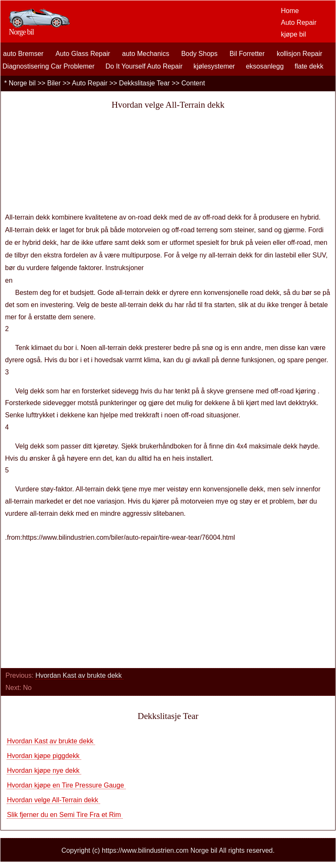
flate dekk (309, 66)
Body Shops (199, 53)
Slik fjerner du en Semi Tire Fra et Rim (65, 814)
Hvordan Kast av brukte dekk (79, 675)
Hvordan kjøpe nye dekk (44, 770)
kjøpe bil (293, 34)
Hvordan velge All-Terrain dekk (53, 800)
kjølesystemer (214, 66)
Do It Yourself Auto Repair (144, 66)
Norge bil (22, 83)
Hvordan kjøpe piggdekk (44, 755)
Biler (54, 83)
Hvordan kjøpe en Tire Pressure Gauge (66, 785)
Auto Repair (299, 22)
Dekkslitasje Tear (144, 83)
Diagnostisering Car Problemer (49, 66)
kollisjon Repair (300, 53)
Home (290, 10)
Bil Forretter (247, 53)
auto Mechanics (145, 53)
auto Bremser (23, 53)
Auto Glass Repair (83, 53)
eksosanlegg (265, 66)
